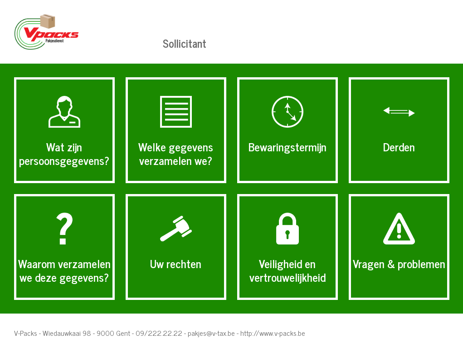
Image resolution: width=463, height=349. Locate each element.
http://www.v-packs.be (272, 333)
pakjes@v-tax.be (211, 333)
